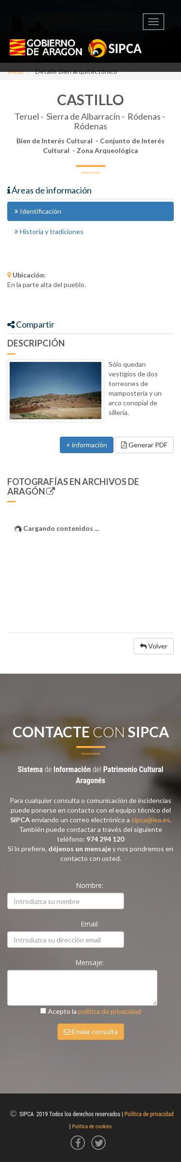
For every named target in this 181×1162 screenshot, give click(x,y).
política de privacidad (109, 1011)
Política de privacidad (149, 1114)
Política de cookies (91, 1126)
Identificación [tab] (37, 211)
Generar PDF (144, 445)
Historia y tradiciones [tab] (49, 231)
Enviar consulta (91, 1031)
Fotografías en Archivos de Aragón (73, 486)
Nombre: (90, 885)
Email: (91, 923)
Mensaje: (90, 962)
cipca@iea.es (150, 820)
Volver (153, 646)
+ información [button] (86, 445)
